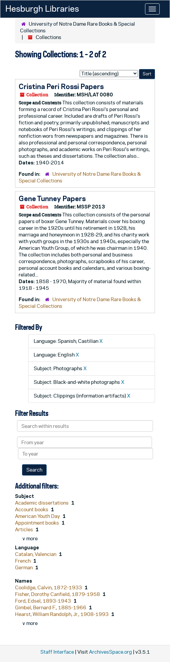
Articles (24, 529)
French (23, 561)
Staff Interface (57, 652)
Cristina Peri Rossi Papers (61, 86)
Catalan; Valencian (36, 554)
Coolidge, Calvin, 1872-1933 (49, 587)
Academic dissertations (42, 503)
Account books (32, 509)
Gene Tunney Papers (52, 198)
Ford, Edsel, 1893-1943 (43, 601)
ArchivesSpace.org (110, 652)
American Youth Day (38, 516)
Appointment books (37, 523)
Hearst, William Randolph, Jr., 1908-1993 (62, 614)
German (24, 567)
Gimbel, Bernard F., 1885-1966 (51, 607)
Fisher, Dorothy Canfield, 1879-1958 (58, 594)
